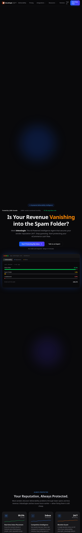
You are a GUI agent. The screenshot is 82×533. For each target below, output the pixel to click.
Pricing (31, 3)
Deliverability (22, 3)
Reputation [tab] (17, 259)
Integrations (41, 3)
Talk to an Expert (54, 244)
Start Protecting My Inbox (32, 244)
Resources (52, 3)
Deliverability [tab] (8, 259)
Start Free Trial (75, 3)
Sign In (67, 3)
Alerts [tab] (26, 259)
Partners (62, 3)
